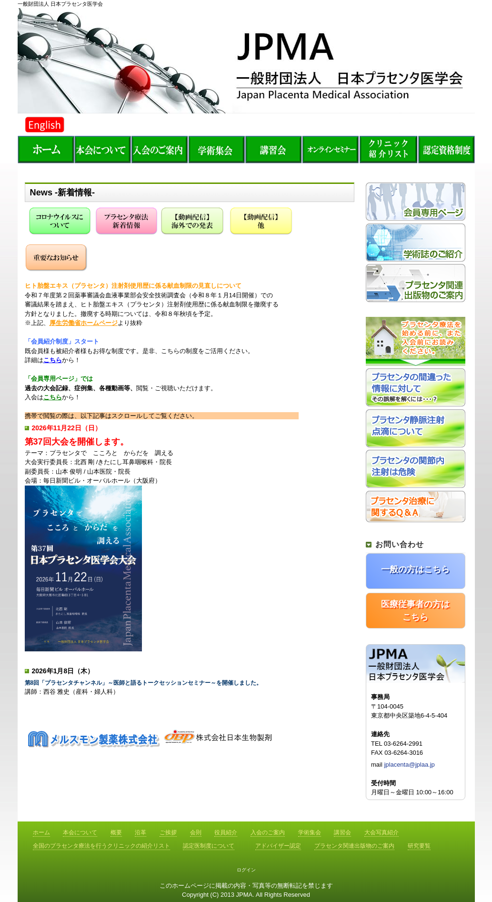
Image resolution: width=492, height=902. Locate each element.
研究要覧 (419, 845)
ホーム (46, 149)
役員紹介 (225, 832)
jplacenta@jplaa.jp (409, 764)
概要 (116, 832)
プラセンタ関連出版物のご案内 (354, 845)
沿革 (140, 832)
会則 (195, 832)
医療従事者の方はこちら (415, 610)
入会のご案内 (268, 832)
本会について (80, 832)
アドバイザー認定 (278, 845)
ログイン (246, 869)
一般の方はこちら (415, 569)
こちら (52, 360)
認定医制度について (208, 845)
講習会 (274, 149)
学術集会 (309, 832)
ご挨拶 (168, 832)
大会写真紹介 (381, 832)
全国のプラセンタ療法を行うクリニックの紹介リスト (389, 149)
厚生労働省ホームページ (84, 322)
